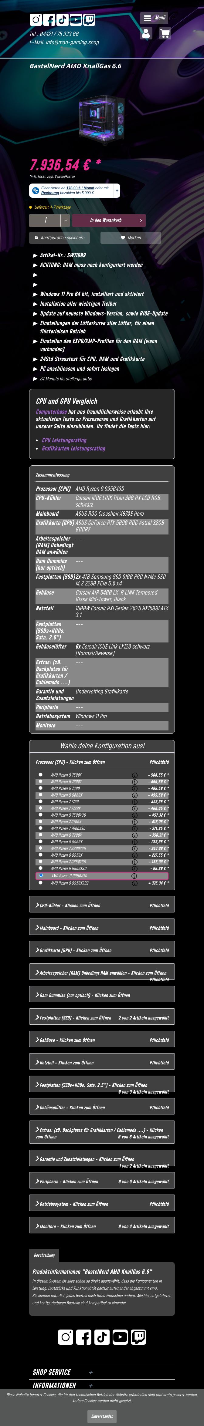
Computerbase (51, 412)
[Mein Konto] (146, 33)
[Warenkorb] (165, 33)
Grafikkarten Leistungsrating (73, 449)
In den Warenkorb (116, 220)
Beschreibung (44, 1255)
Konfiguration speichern (59, 237)
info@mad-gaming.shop (72, 43)
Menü (154, 17)
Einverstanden (102, 1417)
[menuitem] (154, 18)
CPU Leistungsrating (64, 441)
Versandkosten (65, 176)
